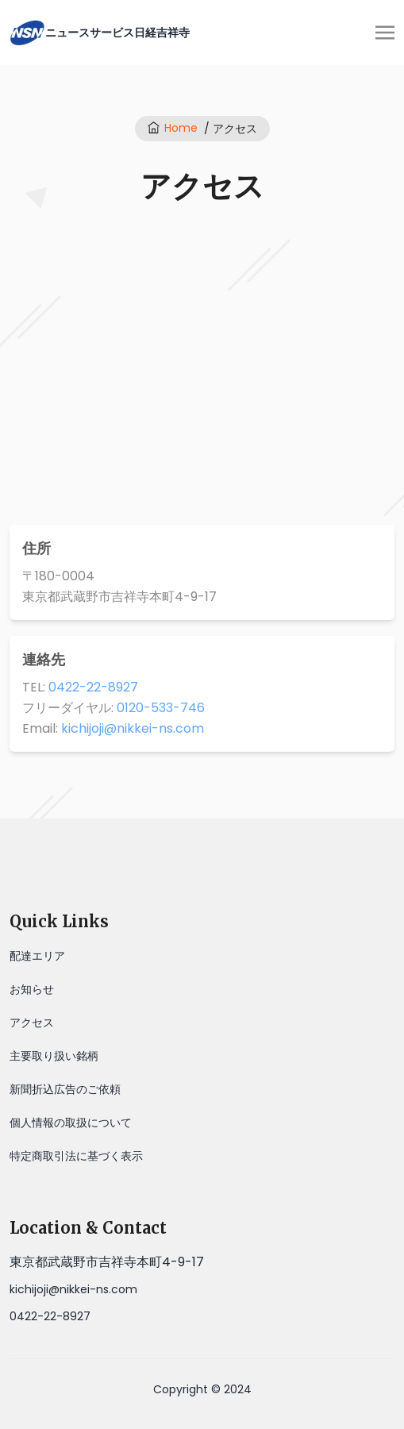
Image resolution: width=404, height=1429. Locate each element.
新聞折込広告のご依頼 (65, 1089)
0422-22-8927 (93, 687)
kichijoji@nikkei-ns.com (132, 728)
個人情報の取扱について (71, 1122)
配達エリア (37, 956)
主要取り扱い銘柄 (54, 1056)
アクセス (32, 1022)
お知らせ (32, 989)
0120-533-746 (161, 708)
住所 (36, 548)
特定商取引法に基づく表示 (76, 1156)
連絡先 (43, 659)
